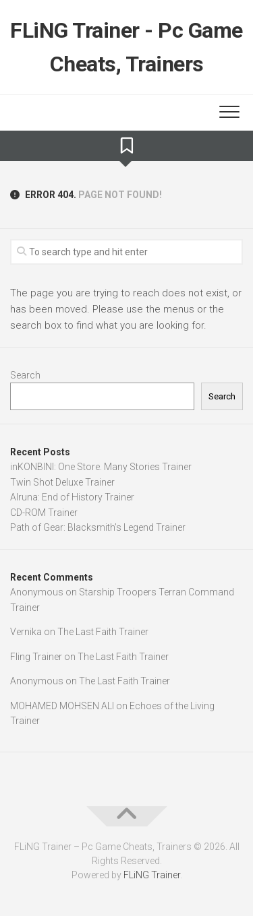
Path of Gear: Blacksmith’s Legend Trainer (98, 527)
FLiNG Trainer (151, 875)
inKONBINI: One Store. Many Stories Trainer (101, 466)
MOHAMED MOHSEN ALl (62, 705)
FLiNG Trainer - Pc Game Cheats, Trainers (126, 47)
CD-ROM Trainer (44, 512)
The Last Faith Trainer (102, 631)
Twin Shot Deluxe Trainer (62, 482)
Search (25, 375)
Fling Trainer (36, 656)
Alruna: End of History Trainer (72, 497)
